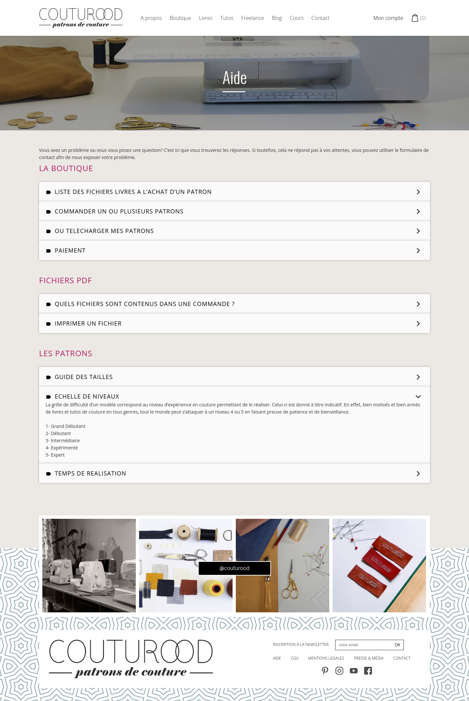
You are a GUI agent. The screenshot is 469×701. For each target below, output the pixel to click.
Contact (320, 18)
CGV (294, 658)
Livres (206, 18)
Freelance (252, 18)
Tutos (227, 18)
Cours (297, 18)
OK (397, 645)
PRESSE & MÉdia (369, 658)
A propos (151, 18)
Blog (277, 18)
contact (401, 658)
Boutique (180, 18)
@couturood (234, 568)
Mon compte (388, 18)
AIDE (277, 658)
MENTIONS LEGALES (326, 658)
